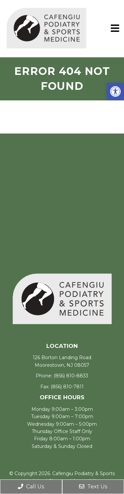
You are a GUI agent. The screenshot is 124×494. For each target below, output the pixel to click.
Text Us (93, 486)
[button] (115, 91)
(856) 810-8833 (71, 376)
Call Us (31, 486)
